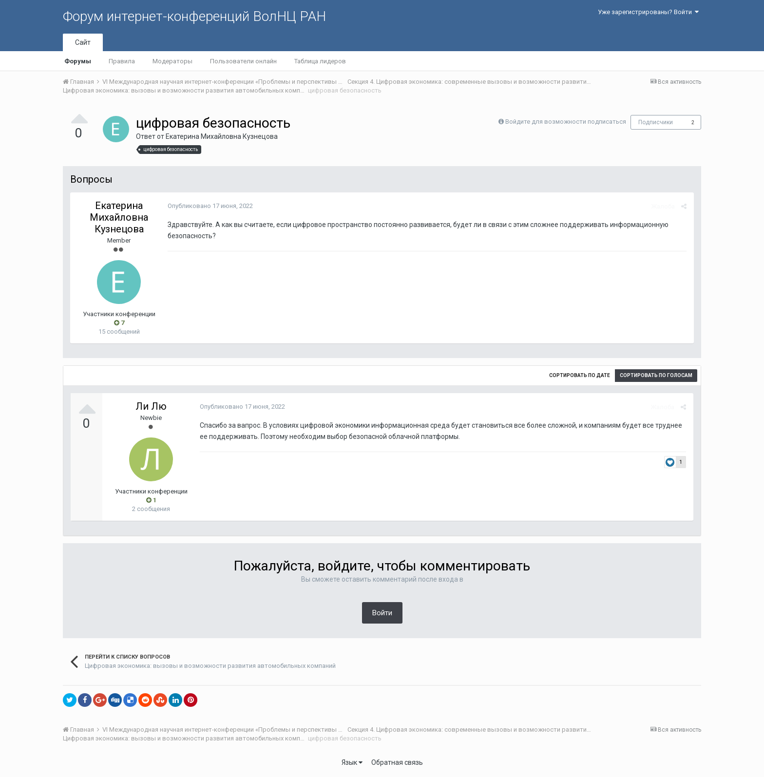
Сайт (83, 42)
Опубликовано (210, 205)
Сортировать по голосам (656, 375)
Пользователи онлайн (243, 61)
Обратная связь (397, 762)
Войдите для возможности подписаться (565, 121)
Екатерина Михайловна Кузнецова (222, 136)
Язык (352, 762)
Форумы (77, 61)
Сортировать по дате (579, 375)
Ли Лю (151, 406)
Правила (122, 61)
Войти (382, 612)
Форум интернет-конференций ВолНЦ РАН (194, 16)
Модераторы (172, 61)
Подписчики (655, 122)
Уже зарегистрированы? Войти (648, 12)
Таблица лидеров (320, 61)
